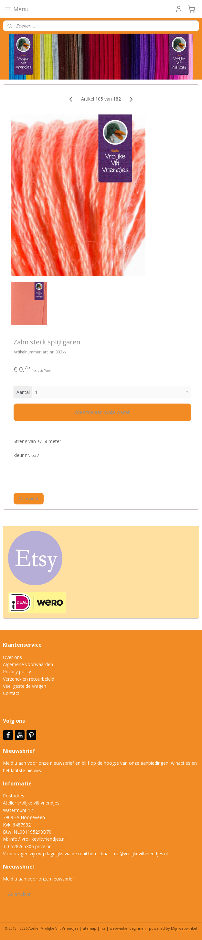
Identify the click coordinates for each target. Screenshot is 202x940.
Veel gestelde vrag (22, 686)
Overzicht (28, 498)
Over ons (12, 657)
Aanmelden (20, 894)
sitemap (89, 928)
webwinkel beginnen (128, 928)
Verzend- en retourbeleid (28, 679)
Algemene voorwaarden (28, 664)
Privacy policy (17, 671)
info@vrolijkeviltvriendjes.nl (37, 839)
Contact (11, 693)
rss (103, 928)
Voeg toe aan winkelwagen (102, 412)
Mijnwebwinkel (184, 928)
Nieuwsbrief (20, 750)
